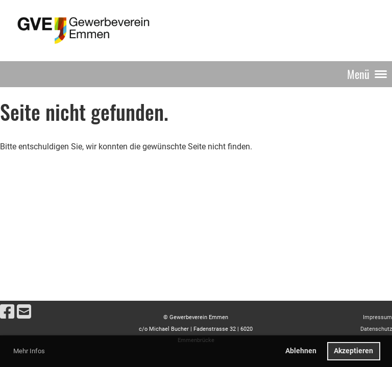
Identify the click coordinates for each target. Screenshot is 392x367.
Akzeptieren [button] (353, 351)
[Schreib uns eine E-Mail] (24, 312)
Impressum (377, 317)
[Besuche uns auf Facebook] (7, 312)
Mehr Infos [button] (29, 351)
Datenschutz (376, 329)
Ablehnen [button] (300, 351)
